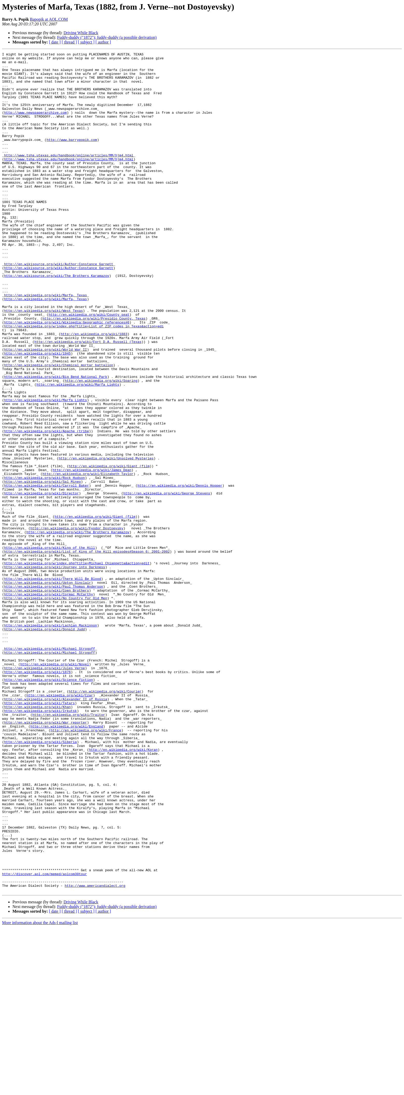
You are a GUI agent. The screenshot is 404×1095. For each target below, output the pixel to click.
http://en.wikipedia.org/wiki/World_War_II (45, 409)
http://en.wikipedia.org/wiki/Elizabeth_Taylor (87, 558)
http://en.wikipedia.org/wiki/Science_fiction (48, 805)
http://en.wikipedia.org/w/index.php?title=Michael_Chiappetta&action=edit (77, 665)
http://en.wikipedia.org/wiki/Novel (54, 786)
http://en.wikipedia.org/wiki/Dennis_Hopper (180, 572)
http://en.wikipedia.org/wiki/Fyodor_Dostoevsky (76, 623)
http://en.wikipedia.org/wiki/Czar (59, 824)
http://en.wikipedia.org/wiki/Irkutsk (40, 842)
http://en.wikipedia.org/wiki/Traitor (68, 847)
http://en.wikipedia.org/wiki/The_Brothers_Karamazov (77, 628)
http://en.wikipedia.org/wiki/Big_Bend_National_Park (55, 442)
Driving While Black (80, 33)
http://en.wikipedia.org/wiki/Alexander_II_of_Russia (55, 828)
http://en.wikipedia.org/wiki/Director (41, 581)
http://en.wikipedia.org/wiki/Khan (37, 838)
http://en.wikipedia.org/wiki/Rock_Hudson (44, 563)
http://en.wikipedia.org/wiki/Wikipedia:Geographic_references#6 (66, 376)
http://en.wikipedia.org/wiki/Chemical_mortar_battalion (58, 428)
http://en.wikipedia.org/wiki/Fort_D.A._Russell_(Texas (87, 400)
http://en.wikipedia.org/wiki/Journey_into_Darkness (54, 670)
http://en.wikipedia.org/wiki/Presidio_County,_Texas (94, 372)
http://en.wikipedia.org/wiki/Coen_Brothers (46, 698)
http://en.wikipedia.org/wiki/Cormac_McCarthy (48, 703)
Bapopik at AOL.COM (49, 19)
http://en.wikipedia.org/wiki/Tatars (39, 833)
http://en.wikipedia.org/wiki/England (66, 861)
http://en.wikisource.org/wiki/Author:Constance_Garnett (58, 306)
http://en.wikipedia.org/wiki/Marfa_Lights (78, 451)
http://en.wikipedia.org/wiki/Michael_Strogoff (49, 768)
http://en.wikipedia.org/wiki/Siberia (40, 880)
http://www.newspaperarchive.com (35, 125)
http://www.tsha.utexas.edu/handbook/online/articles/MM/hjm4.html (68, 176)
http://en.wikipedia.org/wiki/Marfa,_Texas (45, 344)
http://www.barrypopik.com (72, 157)
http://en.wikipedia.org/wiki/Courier (105, 819)
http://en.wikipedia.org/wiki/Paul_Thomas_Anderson (53, 693)
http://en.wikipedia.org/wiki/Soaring (101, 446)
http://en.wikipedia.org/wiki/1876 (37, 796)
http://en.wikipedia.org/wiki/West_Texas (43, 362)
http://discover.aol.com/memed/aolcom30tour (44, 1038)
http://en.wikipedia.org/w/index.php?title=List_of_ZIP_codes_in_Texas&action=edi (84, 381)
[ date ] (55, 42)
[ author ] (103, 42)
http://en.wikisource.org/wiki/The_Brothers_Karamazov (56, 320)
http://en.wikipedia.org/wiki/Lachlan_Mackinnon (50, 740)
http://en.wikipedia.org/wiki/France (86, 866)
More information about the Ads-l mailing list (40, 1090)
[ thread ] (69, 42)
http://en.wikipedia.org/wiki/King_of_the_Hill (49, 647)
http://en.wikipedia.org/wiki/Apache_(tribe (46, 507)
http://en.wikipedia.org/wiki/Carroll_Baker (46, 572)
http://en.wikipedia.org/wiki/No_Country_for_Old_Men (55, 707)
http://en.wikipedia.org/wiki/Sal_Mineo (42, 567)
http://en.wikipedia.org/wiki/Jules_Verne (44, 791)
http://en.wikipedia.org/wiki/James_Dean (92, 553)
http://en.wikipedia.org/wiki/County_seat (88, 367)
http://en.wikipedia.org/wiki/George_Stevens (166, 581)
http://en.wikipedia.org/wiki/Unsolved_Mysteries (106, 539)
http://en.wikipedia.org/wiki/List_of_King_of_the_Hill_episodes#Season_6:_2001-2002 (87, 651)
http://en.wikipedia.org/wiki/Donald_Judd (44, 745)
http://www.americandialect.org (95, 1052)
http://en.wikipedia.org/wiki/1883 (94, 390)
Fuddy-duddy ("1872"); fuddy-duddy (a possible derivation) (106, 37)
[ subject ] (86, 42)
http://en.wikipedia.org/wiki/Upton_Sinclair (47, 689)
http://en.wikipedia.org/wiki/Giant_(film (109, 549)
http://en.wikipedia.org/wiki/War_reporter (45, 856)
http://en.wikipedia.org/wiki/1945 (37, 414)
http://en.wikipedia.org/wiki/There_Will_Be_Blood (52, 684)
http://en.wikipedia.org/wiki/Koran (123, 889)
